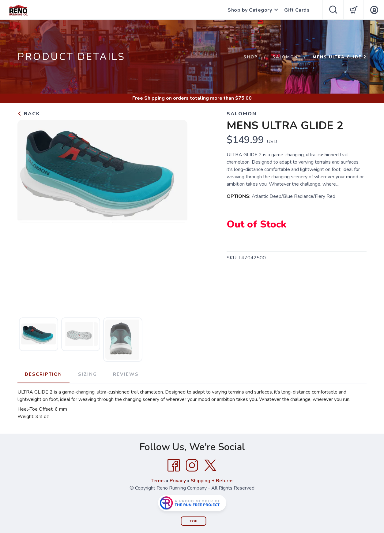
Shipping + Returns (212, 480)
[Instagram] (192, 465)
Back (28, 113)
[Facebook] (173, 465)
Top (194, 521)
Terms (158, 480)
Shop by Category (250, 10)
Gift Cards (297, 10)
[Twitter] (210, 465)
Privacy (178, 480)
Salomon (285, 57)
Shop (250, 57)
